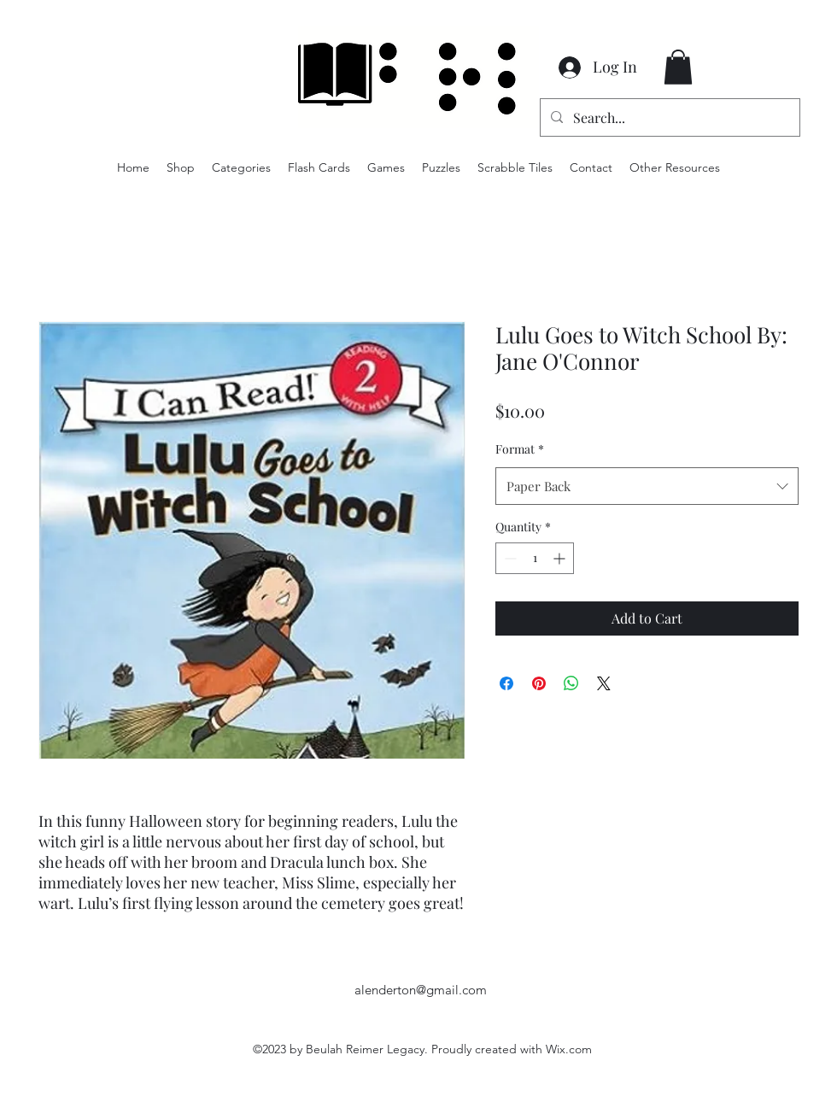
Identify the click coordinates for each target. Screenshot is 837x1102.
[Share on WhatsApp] (571, 683)
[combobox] (647, 486)
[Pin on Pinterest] (539, 683)
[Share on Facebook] (506, 683)
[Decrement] (508, 558)
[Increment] (560, 558)
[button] (678, 67)
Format (519, 449)
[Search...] (668, 118)
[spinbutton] (534, 558)
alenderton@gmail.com (420, 990)
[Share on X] (604, 683)
